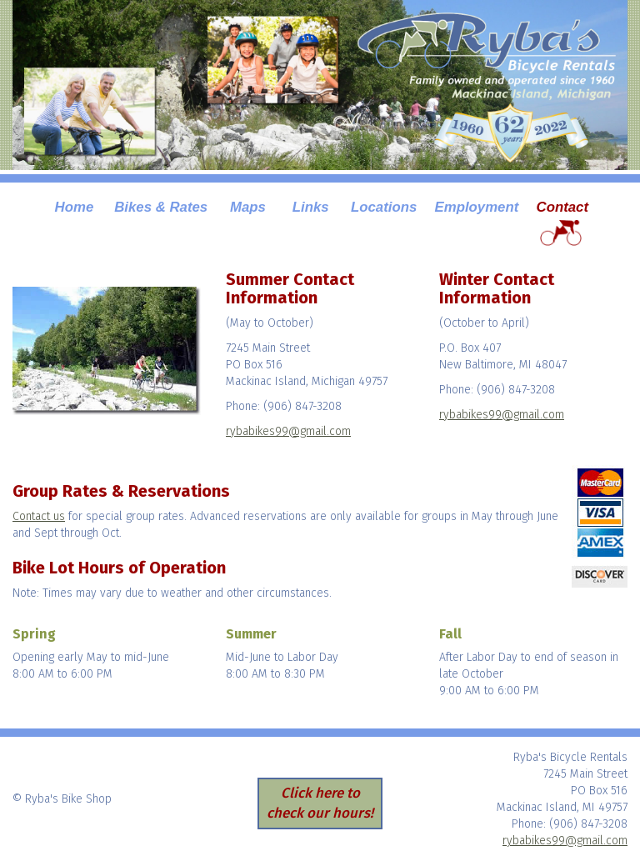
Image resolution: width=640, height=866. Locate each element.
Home (74, 207)
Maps (248, 207)
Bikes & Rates (161, 207)
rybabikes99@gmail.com (288, 431)
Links (310, 207)
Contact (562, 207)
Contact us (38, 516)
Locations (384, 207)
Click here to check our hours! (320, 802)
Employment (477, 207)
